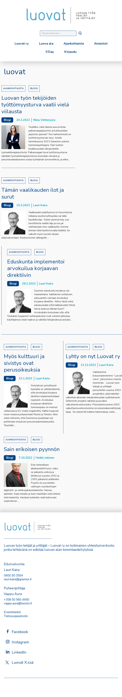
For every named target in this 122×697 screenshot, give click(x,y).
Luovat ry (21, 43)
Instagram (17, 642)
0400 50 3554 (13, 575)
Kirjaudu (70, 52)
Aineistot (101, 43)
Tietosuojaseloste (16, 616)
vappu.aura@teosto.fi (18, 603)
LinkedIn (15, 652)
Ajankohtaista (74, 43)
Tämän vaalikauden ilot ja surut (32, 193)
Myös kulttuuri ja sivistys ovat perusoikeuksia (24, 363)
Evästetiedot (12, 612)
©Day (49, 52)
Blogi (34, 88)
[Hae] (80, 34)
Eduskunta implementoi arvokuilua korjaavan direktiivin (35, 268)
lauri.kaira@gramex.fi (18, 579)
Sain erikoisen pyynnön (32, 449)
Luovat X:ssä (19, 662)
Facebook (16, 631)
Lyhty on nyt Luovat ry (93, 356)
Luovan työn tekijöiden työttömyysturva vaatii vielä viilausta (35, 104)
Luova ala (46, 43)
